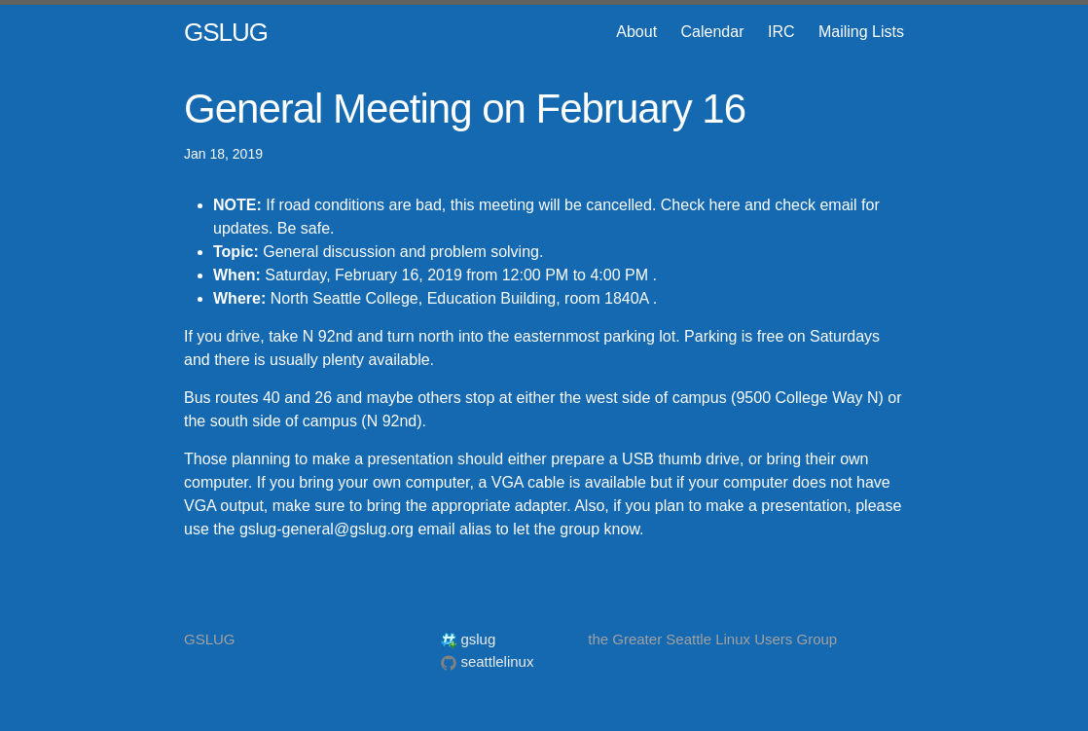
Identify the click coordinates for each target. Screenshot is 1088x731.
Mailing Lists (861, 31)
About (636, 31)
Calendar (712, 31)
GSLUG (226, 32)
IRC (781, 31)
